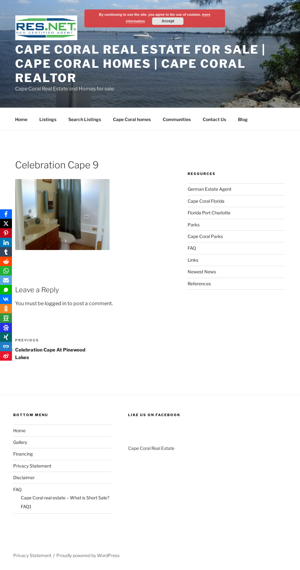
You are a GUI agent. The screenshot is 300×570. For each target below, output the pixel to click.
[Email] (6, 280)
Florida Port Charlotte (209, 212)
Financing (23, 454)
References (199, 283)
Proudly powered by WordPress (88, 555)
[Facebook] (6, 214)
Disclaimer (24, 477)
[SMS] (6, 289)
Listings (47, 119)
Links (193, 260)
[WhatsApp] (6, 271)
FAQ (192, 248)
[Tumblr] (6, 252)
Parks (194, 224)
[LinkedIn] (6, 242)
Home (21, 119)
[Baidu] (6, 327)
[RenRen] (6, 346)
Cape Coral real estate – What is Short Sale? (65, 497)
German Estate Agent (209, 189)
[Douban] (6, 318)
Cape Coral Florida (206, 201)
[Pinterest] (6, 233)
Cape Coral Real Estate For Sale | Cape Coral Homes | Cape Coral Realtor (140, 64)
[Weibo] (6, 356)
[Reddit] (6, 261)
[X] (6, 223)
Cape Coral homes (132, 119)
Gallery (20, 442)
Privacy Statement (32, 465)
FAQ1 (26, 506)
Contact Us (214, 119)
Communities (177, 119)
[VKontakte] (6, 299)
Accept (167, 21)
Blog (243, 119)
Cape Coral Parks (205, 236)
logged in (55, 303)
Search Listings (84, 119)
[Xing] (6, 337)
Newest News (202, 271)
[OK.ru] (6, 308)
